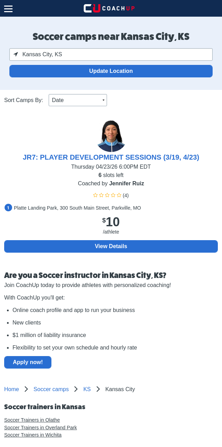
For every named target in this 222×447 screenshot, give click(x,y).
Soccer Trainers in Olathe (32, 420)
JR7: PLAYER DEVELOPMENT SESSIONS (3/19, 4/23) (111, 157)
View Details (111, 246)
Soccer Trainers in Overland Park (40, 427)
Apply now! (28, 362)
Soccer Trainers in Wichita (32, 435)
